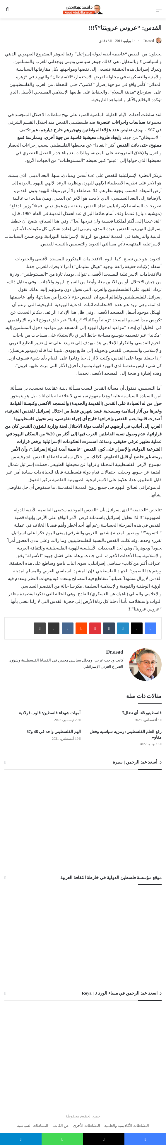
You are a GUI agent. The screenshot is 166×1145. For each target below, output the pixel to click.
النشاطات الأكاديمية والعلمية (126, 1122)
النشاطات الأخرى (86, 1122)
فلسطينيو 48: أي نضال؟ (142, 710)
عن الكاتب (60, 1122)
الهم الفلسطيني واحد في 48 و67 (54, 729)
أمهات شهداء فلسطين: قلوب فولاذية (50, 710)
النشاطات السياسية (32, 1122)
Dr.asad (148, 41)
